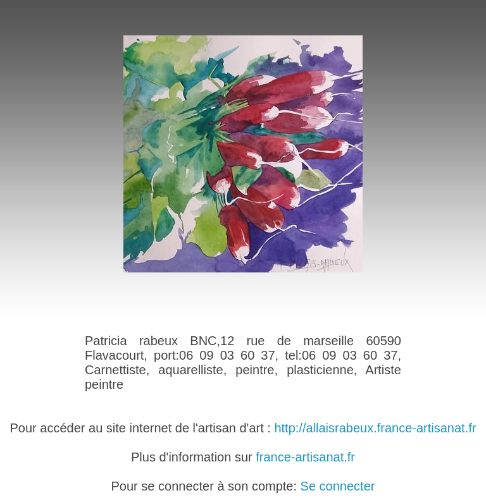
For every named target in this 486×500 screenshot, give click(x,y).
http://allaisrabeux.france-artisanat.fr (375, 428)
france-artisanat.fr (305, 457)
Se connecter (338, 486)
